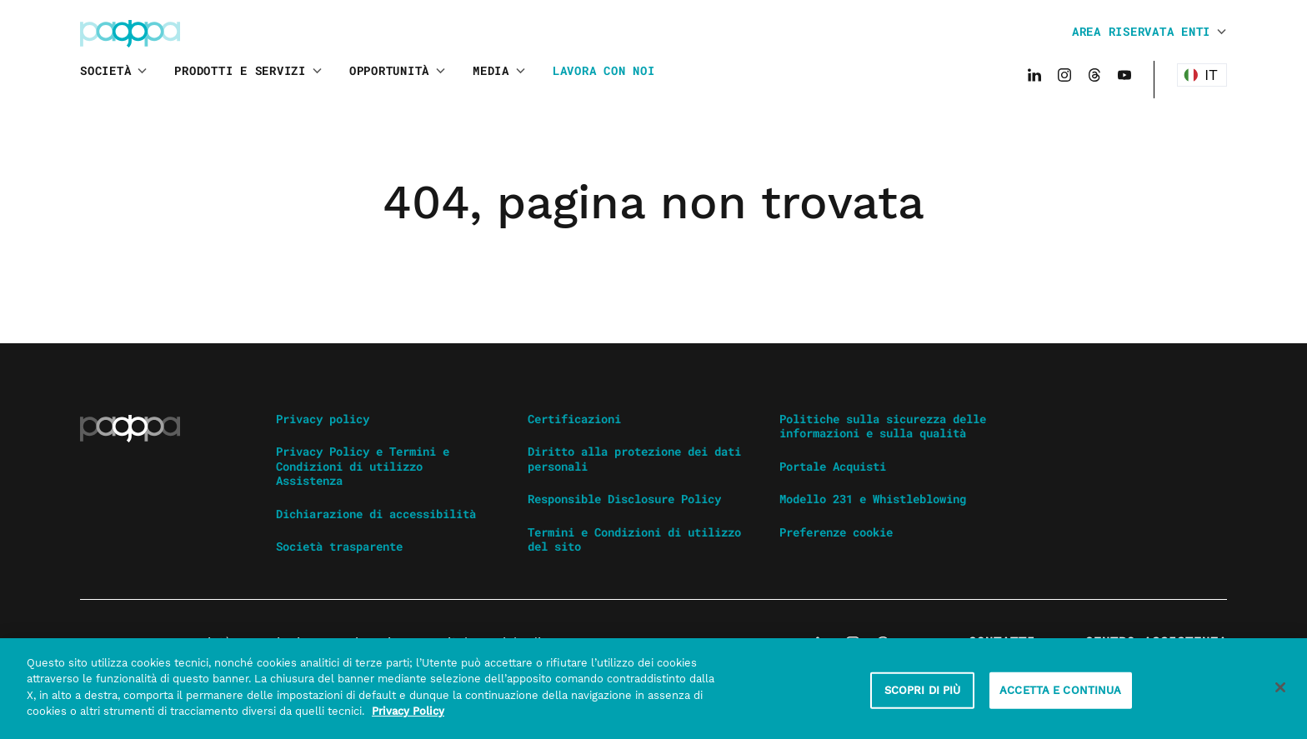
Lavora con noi (604, 70)
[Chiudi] (1280, 692)
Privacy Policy (408, 717)
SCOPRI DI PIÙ (922, 694)
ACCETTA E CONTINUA (1060, 694)
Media (491, 70)
